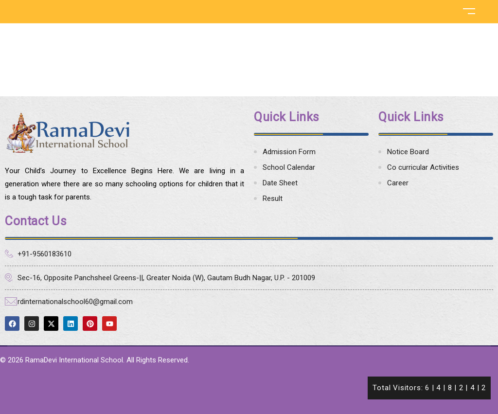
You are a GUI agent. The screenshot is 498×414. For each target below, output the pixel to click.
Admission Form (289, 151)
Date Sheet (280, 183)
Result (273, 198)
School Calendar (289, 167)
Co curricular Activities (423, 167)
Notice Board (408, 151)
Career (398, 183)
